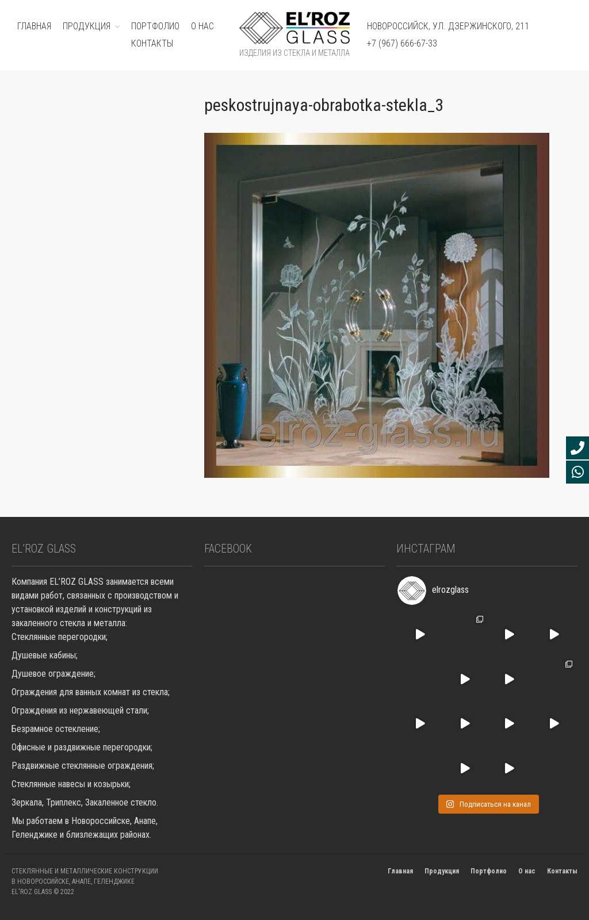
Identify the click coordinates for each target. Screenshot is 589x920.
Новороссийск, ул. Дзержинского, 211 (448, 26)
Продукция (441, 871)
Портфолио (489, 871)
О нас (202, 26)
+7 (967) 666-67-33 (402, 43)
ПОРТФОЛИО (155, 26)
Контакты (152, 43)
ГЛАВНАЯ (34, 26)
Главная (400, 871)
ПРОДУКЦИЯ (86, 26)
